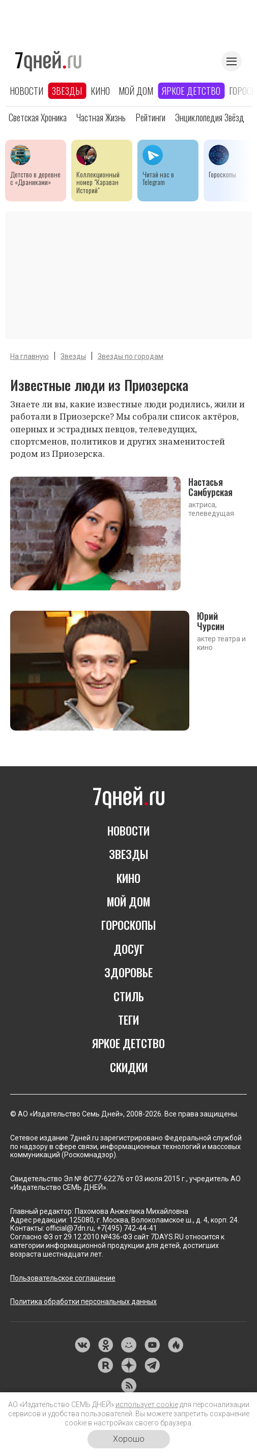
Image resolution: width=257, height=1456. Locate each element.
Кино (100, 90)
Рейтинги (150, 117)
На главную (29, 356)
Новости (26, 90)
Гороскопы (128, 924)
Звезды (67, 90)
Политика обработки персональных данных (83, 1301)
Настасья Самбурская (210, 487)
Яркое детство (191, 90)
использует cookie (147, 1404)
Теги (128, 1019)
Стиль (128, 996)
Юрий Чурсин (210, 621)
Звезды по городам (130, 356)
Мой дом (136, 90)
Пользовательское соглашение (63, 1278)
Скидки (129, 1067)
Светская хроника (38, 117)
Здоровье (128, 972)
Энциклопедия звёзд (209, 117)
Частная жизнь (101, 117)
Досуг (128, 948)
